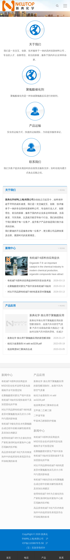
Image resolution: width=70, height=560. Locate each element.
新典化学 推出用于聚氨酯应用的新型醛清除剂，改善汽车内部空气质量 (48, 386)
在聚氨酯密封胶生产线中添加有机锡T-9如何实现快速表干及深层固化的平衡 (16, 400)
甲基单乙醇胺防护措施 (45, 421)
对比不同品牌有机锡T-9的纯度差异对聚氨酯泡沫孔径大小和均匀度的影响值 (16, 414)
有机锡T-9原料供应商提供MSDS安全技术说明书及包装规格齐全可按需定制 (15, 386)
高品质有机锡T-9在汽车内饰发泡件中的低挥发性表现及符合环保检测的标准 (16, 456)
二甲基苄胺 (39, 415)
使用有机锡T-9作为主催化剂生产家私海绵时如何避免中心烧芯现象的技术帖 (16, 442)
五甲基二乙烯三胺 (43, 410)
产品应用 (10, 305)
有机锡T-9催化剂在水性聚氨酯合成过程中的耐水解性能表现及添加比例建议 (16, 428)
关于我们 (10, 189)
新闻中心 (10, 248)
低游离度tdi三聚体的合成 (19, 349)
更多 (61, 189)
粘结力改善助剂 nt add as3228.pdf (24, 343)
